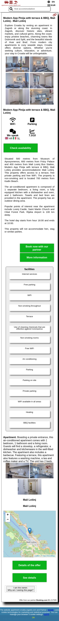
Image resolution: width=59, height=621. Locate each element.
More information (37, 257)
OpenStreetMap (49, 556)
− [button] (8, 519)
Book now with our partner (37, 248)
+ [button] (8, 515)
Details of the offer (29, 565)
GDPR (46, 614)
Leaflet (36, 556)
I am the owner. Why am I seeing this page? (20, 589)
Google (51, 610)
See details (29, 577)
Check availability (20, 148)
